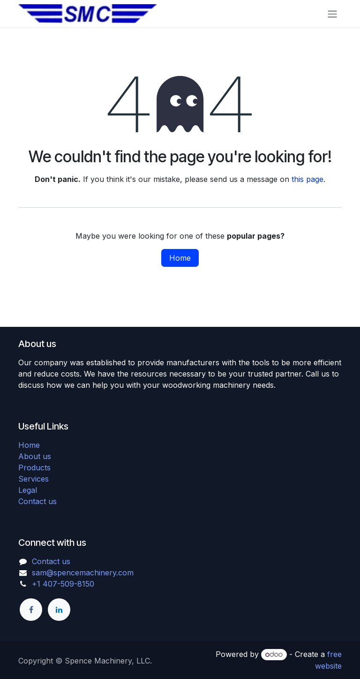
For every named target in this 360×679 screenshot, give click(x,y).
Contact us (37, 501)
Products (34, 467)
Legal (27, 490)
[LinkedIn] (59, 609)
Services (33, 478)
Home (180, 258)
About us (34, 456)
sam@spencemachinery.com (83, 572)
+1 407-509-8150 (63, 583)
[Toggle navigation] (332, 13)
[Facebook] (31, 609)
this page (307, 179)
